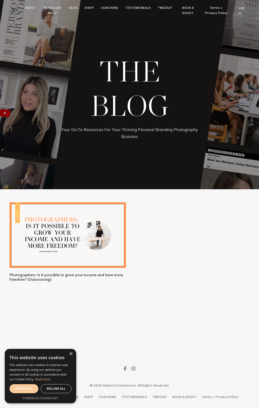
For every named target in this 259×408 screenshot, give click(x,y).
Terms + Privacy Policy (216, 10)
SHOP (89, 8)
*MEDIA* (165, 8)
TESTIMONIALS (138, 8)
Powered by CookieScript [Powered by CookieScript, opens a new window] (40, 398)
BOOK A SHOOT (188, 10)
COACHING (109, 8)
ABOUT (30, 8)
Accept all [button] (24, 389)
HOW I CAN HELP (52, 10)
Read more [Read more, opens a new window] (42, 379)
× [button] (71, 354)
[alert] (40, 376)
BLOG (73, 8)
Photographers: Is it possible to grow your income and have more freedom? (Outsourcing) (66, 277)
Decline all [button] (56, 389)
